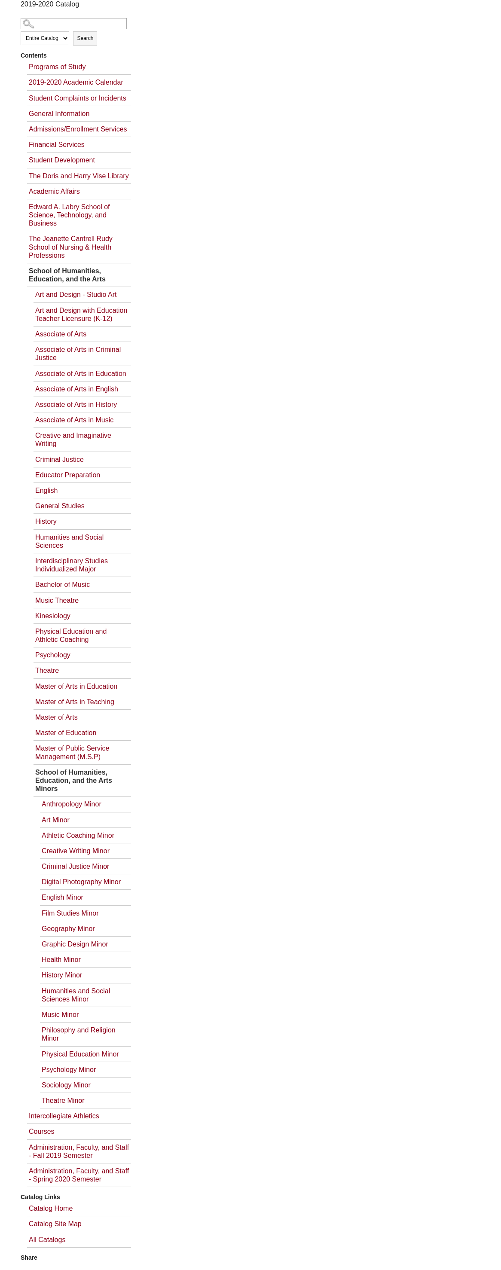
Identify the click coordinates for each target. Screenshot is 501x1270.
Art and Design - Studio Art (75, 294)
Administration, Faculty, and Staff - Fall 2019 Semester (79, 1151)
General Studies (60, 506)
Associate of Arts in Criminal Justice (78, 353)
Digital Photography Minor (81, 881)
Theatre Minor (63, 1100)
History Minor (62, 975)
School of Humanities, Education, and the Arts (67, 275)
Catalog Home (51, 1208)
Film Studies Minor (70, 913)
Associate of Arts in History (76, 404)
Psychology (52, 655)
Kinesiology (52, 616)
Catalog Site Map (55, 1223)
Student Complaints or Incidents (77, 98)
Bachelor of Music (62, 584)
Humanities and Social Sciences (69, 541)
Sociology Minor (66, 1085)
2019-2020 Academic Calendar (76, 82)
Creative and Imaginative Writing (73, 439)
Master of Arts (56, 717)
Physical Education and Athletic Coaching (71, 635)
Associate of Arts (60, 334)
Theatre (47, 670)
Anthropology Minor (71, 804)
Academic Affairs (54, 191)
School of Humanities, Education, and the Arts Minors (73, 780)
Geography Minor (68, 928)
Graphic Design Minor (75, 944)
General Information (59, 113)
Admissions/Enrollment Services (78, 129)
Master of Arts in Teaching (74, 701)
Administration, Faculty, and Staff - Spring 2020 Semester (79, 1175)
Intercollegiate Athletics (64, 1116)
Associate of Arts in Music (74, 420)
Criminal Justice (59, 459)
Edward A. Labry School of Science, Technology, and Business (69, 215)
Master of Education (65, 732)
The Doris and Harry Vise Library (79, 176)
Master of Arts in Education (76, 686)
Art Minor (56, 820)
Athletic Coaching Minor (78, 835)
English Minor (62, 897)
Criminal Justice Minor (75, 866)
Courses (42, 1131)
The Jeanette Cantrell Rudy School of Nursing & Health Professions (71, 247)
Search (85, 38)
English (46, 490)
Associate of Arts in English (76, 389)
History (46, 521)
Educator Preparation (67, 475)
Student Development (62, 160)
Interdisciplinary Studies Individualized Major (71, 565)
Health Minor (61, 959)
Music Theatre (57, 600)
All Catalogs (47, 1239)
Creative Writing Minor (76, 851)
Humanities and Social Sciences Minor (76, 995)
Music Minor (60, 1014)
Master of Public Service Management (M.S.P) (72, 752)
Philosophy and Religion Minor (79, 1034)
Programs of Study (57, 66)
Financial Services (57, 144)
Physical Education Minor (80, 1054)
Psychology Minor (69, 1069)
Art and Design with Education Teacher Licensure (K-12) (81, 314)
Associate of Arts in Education (80, 373)
